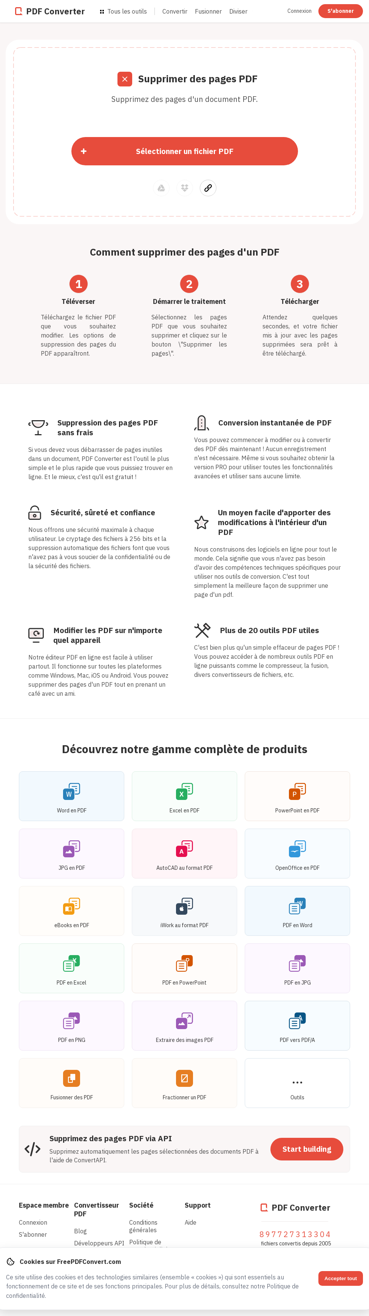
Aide (190, 1222)
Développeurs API (99, 1243)
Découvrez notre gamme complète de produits (184, 748)
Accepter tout (340, 1278)
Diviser (238, 11)
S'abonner (340, 11)
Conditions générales (143, 1226)
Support (198, 1205)
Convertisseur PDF (96, 1209)
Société (141, 1205)
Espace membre (44, 1205)
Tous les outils (123, 11)
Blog (80, 1231)
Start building (307, 1149)
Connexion (300, 11)
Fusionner (208, 11)
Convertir (174, 11)
